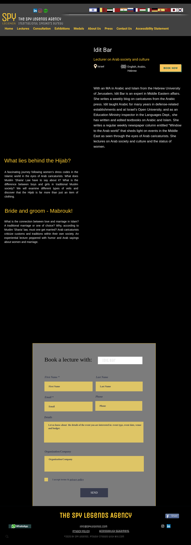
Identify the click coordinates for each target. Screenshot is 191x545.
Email (48, 397)
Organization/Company (58, 451)
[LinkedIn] (35, 10)
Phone (99, 396)
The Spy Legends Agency (40, 19)
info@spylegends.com (93, 526)
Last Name (102, 377)
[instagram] (40, 10)
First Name (51, 377)
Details (48, 417)
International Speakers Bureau (41, 23)
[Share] (172, 516)
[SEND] (94, 492)
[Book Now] (170, 68)
